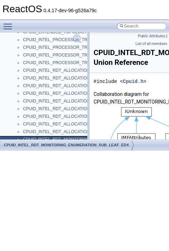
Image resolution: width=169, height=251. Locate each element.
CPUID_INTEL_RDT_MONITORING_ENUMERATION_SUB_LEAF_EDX (66, 145)
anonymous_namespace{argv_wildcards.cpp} (65, 136)
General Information (30, 43)
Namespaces (24, 74)
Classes (19, 82)
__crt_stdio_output (40, 105)
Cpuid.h (133, 81)
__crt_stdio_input (39, 97)
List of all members (151, 43)
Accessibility (34, 120)
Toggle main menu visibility (9, 23)
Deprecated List (26, 59)
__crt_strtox (34, 113)
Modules (20, 66)
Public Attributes (152, 36)
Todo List (20, 51)
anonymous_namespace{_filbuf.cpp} (56, 128)
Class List (26, 90)
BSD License (24, 36)
